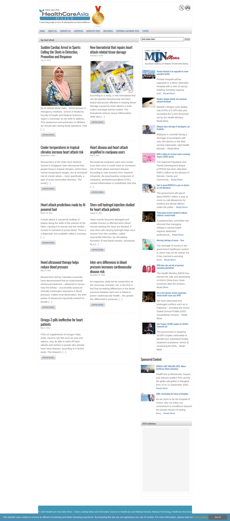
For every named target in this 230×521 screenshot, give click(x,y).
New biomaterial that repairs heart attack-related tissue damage (111, 49)
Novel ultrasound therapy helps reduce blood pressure (60, 264)
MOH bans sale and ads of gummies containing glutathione (170, 266)
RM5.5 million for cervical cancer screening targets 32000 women (173, 155)
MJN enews (108, 31)
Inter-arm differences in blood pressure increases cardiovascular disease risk (110, 266)
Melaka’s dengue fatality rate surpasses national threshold (172, 100)
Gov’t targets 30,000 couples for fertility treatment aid (172, 325)
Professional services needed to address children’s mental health (172, 214)
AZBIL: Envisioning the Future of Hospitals (172, 393)
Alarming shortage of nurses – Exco (170, 240)
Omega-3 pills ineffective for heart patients (62, 322)
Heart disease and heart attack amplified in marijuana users (109, 149)
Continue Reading (48, 134)
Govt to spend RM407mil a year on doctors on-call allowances (173, 186)
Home (42, 31)
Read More (169, 93)
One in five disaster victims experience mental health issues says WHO (171, 294)
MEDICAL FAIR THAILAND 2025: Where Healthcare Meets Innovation (171, 367)
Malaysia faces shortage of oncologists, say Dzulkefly (173, 128)
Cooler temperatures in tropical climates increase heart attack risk (62, 149)
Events (146, 31)
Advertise (78, 31)
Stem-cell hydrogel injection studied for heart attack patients (112, 207)
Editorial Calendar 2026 (127, 31)
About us (52, 31)
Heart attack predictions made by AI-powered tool (63, 207)
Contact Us (65, 31)
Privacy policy (200, 517)
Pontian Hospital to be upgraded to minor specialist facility (172, 72)
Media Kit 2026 (93, 31)
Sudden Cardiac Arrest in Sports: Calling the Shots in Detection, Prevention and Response (61, 51)
